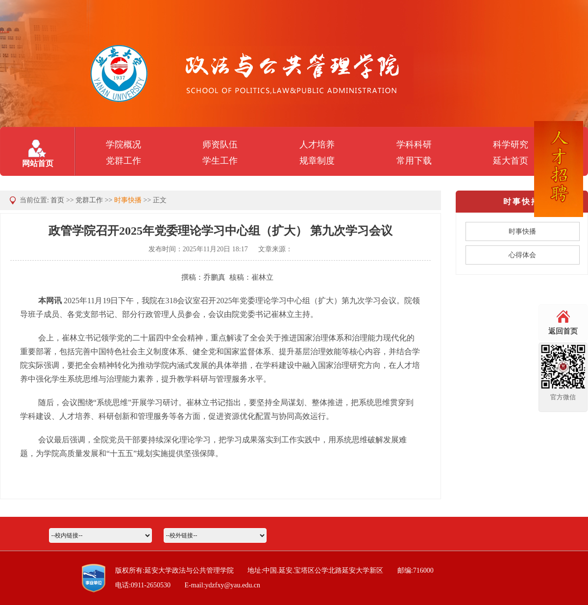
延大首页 (510, 161)
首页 (57, 200)
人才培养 (317, 144)
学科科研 (414, 144)
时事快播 (128, 200)
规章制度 (317, 161)
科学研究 (510, 144)
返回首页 (563, 331)
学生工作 (220, 161)
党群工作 (123, 161)
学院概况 (123, 144)
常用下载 (414, 161)
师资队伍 (220, 144)
